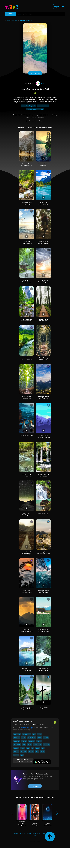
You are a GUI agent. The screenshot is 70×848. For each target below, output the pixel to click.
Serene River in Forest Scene (26, 475)
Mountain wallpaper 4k (28, 106)
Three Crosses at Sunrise (43, 708)
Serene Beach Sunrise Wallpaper (43, 281)
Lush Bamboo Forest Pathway (26, 397)
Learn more (35, 786)
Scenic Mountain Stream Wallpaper (26, 320)
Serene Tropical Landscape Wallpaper (43, 436)
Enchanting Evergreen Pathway (27, 708)
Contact (15, 833)
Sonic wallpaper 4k (42, 106)
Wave (40, 83)
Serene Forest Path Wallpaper (43, 320)
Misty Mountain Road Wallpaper (26, 552)
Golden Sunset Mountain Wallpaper (27, 630)
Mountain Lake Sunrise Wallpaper (26, 164)
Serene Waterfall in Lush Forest (43, 514)
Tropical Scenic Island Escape (26, 669)
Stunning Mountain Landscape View (43, 397)
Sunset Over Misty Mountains (27, 591)
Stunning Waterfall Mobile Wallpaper (43, 475)
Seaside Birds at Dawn (26, 435)
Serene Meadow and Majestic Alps (43, 630)
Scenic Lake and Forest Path (43, 164)
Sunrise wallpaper (26, 20)
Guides (35, 836)
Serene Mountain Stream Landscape (26, 358)
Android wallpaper (27, 728)
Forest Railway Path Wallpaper (43, 358)
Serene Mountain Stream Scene (26, 203)
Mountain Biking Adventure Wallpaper (43, 242)
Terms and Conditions (34, 833)
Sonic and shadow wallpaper (35, 109)
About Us (22, 833)
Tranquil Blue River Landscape (43, 203)
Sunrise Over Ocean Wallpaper (26, 242)
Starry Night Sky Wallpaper (26, 514)
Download (35, 73)
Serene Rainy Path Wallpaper (26, 281)
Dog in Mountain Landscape (43, 552)
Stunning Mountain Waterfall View (43, 591)
